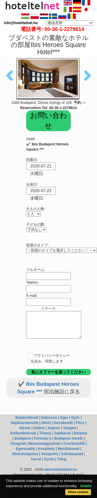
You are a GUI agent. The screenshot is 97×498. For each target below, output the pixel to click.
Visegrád (17, 443)
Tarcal (36, 459)
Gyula (49, 459)
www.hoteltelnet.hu (60, 469)
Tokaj (61, 459)
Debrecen (49, 417)
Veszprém (49, 454)
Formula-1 (42, 438)
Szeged (69, 428)
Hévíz (46, 423)
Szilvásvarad (72, 454)
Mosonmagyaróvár (44, 443)
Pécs (80, 423)
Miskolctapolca (25, 454)
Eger (64, 417)
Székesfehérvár (23, 433)
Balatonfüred (27, 417)
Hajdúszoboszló (25, 423)
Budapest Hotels (68, 438)
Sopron (54, 428)
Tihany (45, 433)
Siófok (38, 428)
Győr (75, 417)
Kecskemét (63, 423)
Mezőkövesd (68, 449)
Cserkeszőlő (74, 443)
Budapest (22, 438)
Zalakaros (62, 433)
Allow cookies (78, 492)
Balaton (80, 433)
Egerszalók (25, 449)
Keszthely (46, 449)
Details (86, 486)
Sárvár (25, 428)
